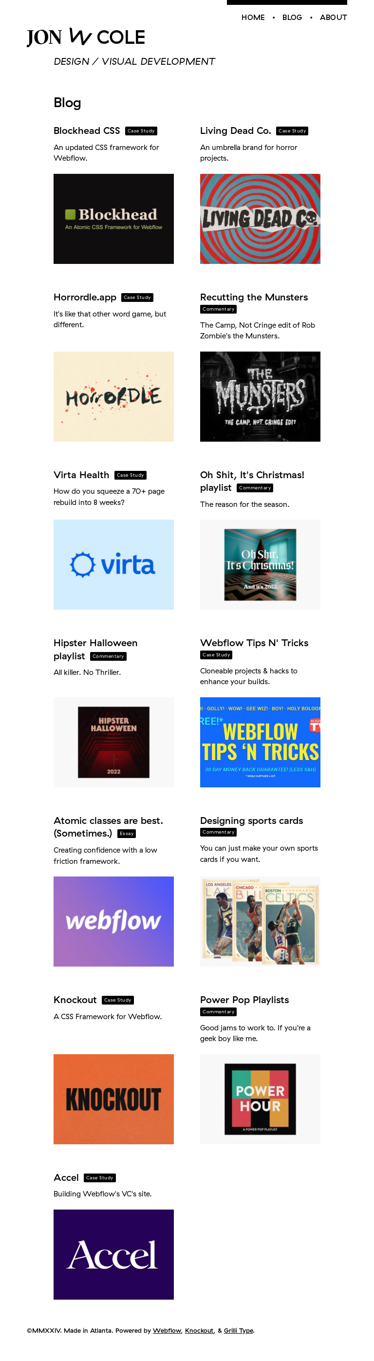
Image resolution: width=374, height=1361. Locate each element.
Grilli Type (238, 1330)
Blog (292, 17)
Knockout (199, 1330)
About (334, 17)
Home (253, 17)
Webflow (167, 1330)
